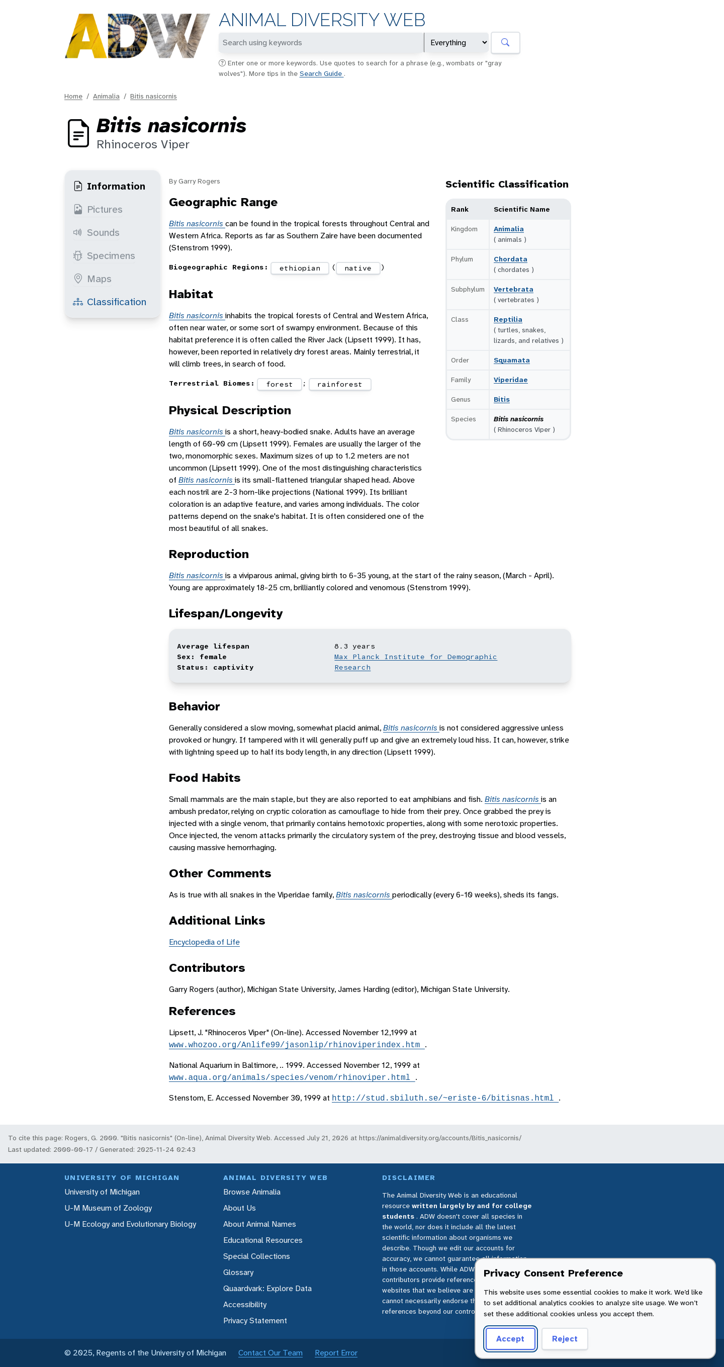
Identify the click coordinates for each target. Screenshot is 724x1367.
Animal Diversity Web (322, 20)
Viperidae (511, 379)
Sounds (96, 232)
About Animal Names (259, 1224)
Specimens (104, 255)
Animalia (106, 96)
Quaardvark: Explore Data (267, 1288)
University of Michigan (102, 1192)
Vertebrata (513, 289)
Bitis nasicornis (153, 96)
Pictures (98, 209)
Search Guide (322, 73)
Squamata (512, 359)
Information (109, 186)
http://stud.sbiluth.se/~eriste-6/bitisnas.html (445, 1098)
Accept (510, 1338)
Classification (109, 301)
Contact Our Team (270, 1352)
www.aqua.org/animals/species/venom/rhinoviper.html (292, 1077)
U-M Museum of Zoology (108, 1208)
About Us (239, 1208)
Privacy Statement (255, 1320)
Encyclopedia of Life (204, 942)
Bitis (502, 399)
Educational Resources (263, 1240)
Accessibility (244, 1304)
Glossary (238, 1272)
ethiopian (300, 267)
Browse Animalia (252, 1192)
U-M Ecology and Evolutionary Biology (130, 1224)
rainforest (340, 384)
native (358, 267)
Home (73, 96)
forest (279, 384)
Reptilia (508, 319)
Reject (565, 1338)
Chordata (510, 258)
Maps (92, 278)
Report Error (336, 1352)
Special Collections (256, 1256)
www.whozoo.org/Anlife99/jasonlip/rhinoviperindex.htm (297, 1044)
